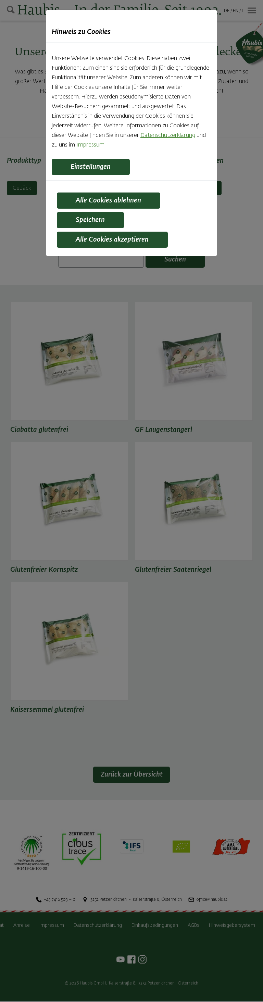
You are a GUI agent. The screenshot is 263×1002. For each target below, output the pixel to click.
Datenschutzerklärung (167, 135)
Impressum (90, 145)
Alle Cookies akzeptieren (114, 240)
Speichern (91, 221)
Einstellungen (92, 167)
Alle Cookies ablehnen (109, 201)
